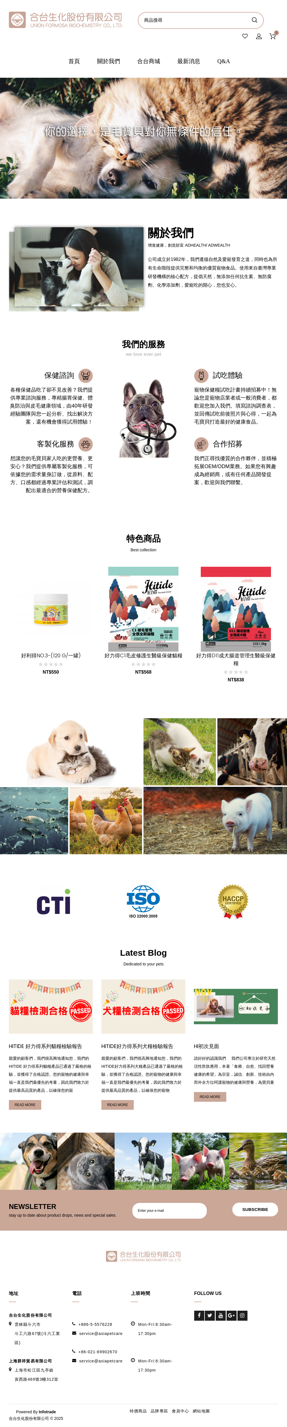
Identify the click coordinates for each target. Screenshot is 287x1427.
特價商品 (138, 1411)
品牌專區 (159, 1411)
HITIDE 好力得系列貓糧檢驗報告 (47, 1047)
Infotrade (47, 1412)
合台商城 (148, 62)
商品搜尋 (254, 19)
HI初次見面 (207, 1047)
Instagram (242, 1316)
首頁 (74, 62)
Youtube (221, 1316)
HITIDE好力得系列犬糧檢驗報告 (138, 1047)
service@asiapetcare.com (106, 1334)
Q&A (223, 62)
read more (25, 1105)
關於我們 (108, 62)
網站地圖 (201, 1411)
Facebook (199, 1316)
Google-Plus (232, 1316)
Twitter (210, 1316)
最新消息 (188, 62)
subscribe (253, 1210)
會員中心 (180, 1411)
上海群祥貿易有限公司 (30, 1361)
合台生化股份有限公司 (30, 1316)
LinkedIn (199, 1326)
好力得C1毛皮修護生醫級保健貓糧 (143, 655)
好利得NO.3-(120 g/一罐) (51, 655)
